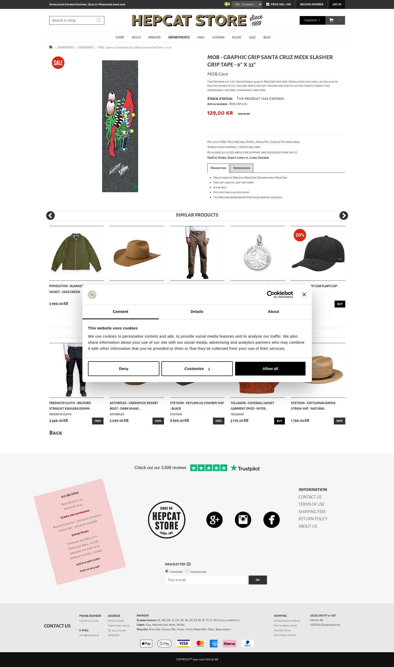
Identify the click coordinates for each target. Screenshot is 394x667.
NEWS (136, 37)
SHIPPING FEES (312, 511)
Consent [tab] (120, 311)
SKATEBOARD (86, 47)
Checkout (311, 20)
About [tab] (273, 311)
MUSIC (236, 37)
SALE (252, 37)
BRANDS (154, 37)
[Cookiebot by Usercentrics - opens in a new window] (270, 295)
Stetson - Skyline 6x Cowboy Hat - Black (197, 406)
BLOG (267, 37)
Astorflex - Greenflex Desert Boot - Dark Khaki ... (134, 406)
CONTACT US (310, 497)
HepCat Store (116, 621)
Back (55, 432)
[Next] (343, 215)
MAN (201, 37)
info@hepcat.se (89, 635)
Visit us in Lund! (89, 568)
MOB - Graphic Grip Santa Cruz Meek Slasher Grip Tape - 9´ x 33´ (135, 47)
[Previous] (50, 215)
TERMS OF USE (311, 504)
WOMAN (218, 37)
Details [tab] (197, 311)
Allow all (270, 368)
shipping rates (288, 626)
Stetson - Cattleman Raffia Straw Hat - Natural (313, 406)
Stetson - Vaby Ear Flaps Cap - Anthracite (315, 289)
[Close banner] (304, 295)
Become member (311, 4)
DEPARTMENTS (179, 37)
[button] (331, 20)
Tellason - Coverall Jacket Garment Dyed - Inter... (252, 406)
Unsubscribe (198, 572)
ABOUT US (308, 526)
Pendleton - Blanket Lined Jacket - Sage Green (71, 289)
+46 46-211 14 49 (88, 621)
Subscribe (176, 572)
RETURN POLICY (313, 519)
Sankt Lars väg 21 (119, 626)
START (120, 37)
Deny (124, 368)
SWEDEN (113, 635)
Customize (197, 368)
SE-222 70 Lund (117, 630)
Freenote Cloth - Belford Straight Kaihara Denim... (70, 406)
